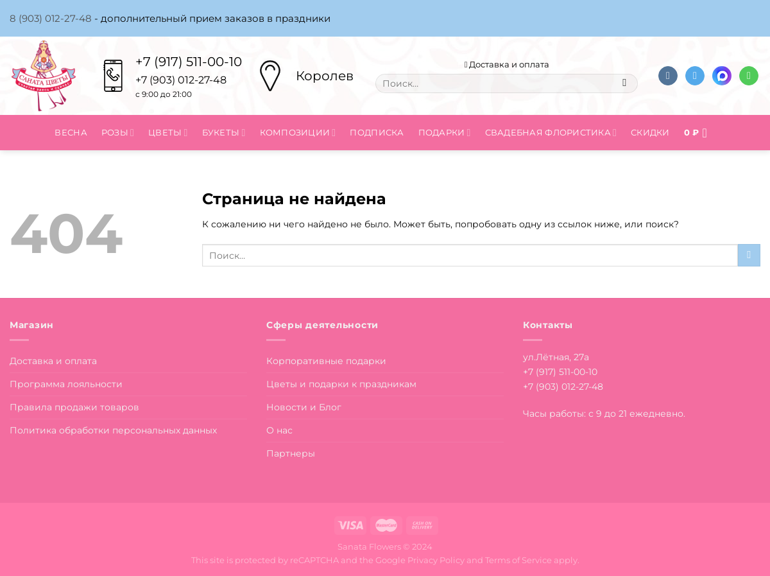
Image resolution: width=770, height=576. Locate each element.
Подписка (377, 132)
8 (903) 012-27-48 (51, 18)
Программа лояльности (66, 384)
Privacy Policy (436, 560)
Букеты (224, 133)
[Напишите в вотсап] (748, 76)
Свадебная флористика (551, 133)
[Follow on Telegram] (695, 76)
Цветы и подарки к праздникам (341, 384)
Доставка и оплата (507, 64)
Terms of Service (518, 560)
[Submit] (624, 83)
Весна (71, 132)
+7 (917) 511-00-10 (188, 61)
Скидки (650, 132)
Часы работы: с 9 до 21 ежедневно (603, 413)
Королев (325, 75)
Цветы (168, 133)
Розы (117, 133)
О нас (279, 430)
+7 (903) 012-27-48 (563, 386)
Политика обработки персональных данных (113, 430)
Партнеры (290, 453)
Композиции (298, 133)
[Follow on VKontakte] (668, 76)
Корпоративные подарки (326, 361)
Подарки (444, 133)
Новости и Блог (303, 407)
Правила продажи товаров (74, 407)
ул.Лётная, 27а (556, 357)
